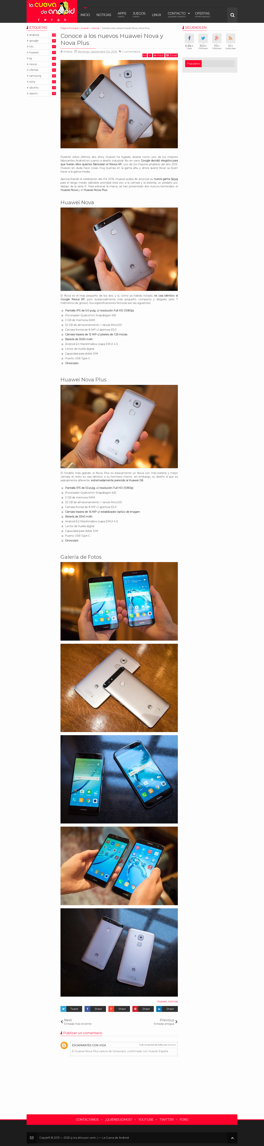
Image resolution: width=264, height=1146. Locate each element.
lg (30, 58)
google (33, 40)
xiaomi (33, 93)
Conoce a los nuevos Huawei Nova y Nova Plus (111, 39)
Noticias (103, 15)
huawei (161, 1001)
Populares (193, 63)
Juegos (139, 14)
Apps (122, 14)
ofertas (33, 70)
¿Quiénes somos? (118, 1119)
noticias (173, 1001)
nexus (33, 64)
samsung (35, 75)
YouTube (145, 1119)
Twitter (166, 1119)
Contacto (177, 14)
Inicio (85, 15)
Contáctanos (87, 1119)
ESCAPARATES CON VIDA (89, 1045)
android (34, 35)
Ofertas (202, 14)
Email (171, 55)
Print (159, 55)
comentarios (131, 51)
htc (31, 46)
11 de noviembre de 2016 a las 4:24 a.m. (157, 1045)
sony (32, 81)
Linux (156, 15)
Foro (184, 1119)
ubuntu (34, 87)
